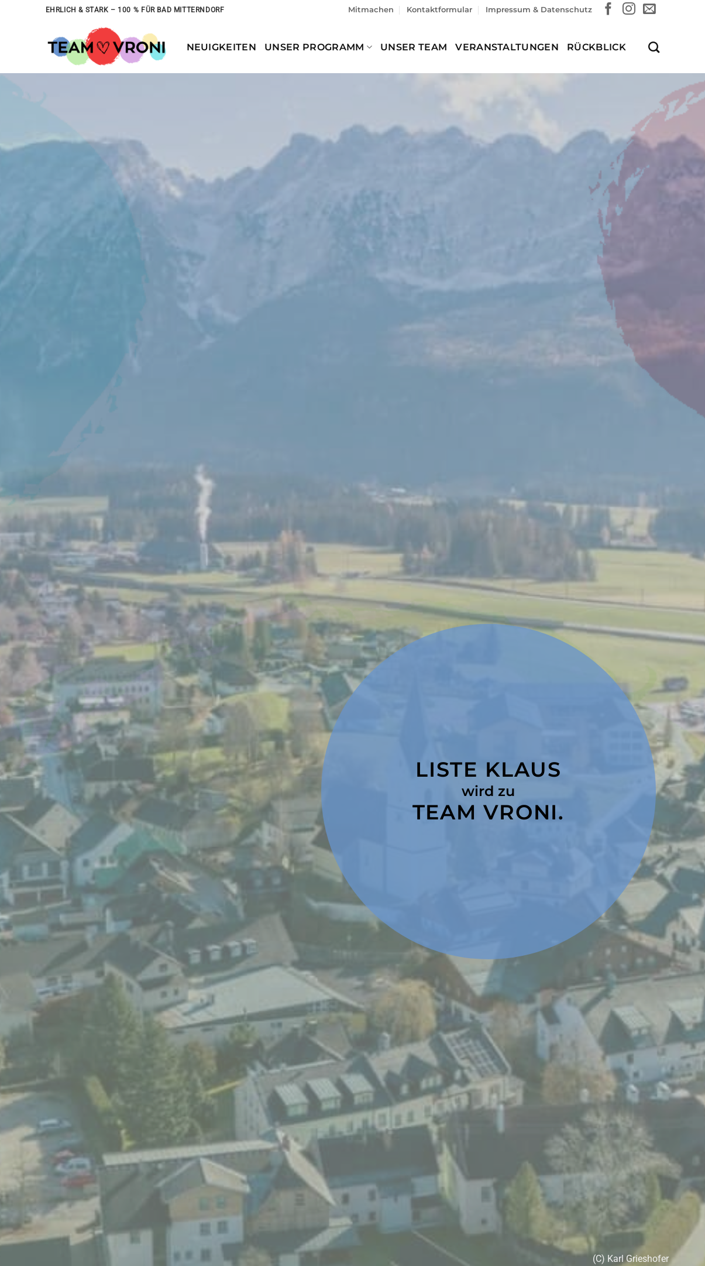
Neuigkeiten (222, 47)
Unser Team (413, 47)
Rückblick (596, 47)
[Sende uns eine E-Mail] (649, 9)
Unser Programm (318, 47)
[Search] (653, 47)
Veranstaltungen (507, 47)
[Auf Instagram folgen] (629, 9)
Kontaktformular (439, 9)
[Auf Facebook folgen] (608, 9)
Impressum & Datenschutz (539, 9)
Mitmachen (371, 9)
